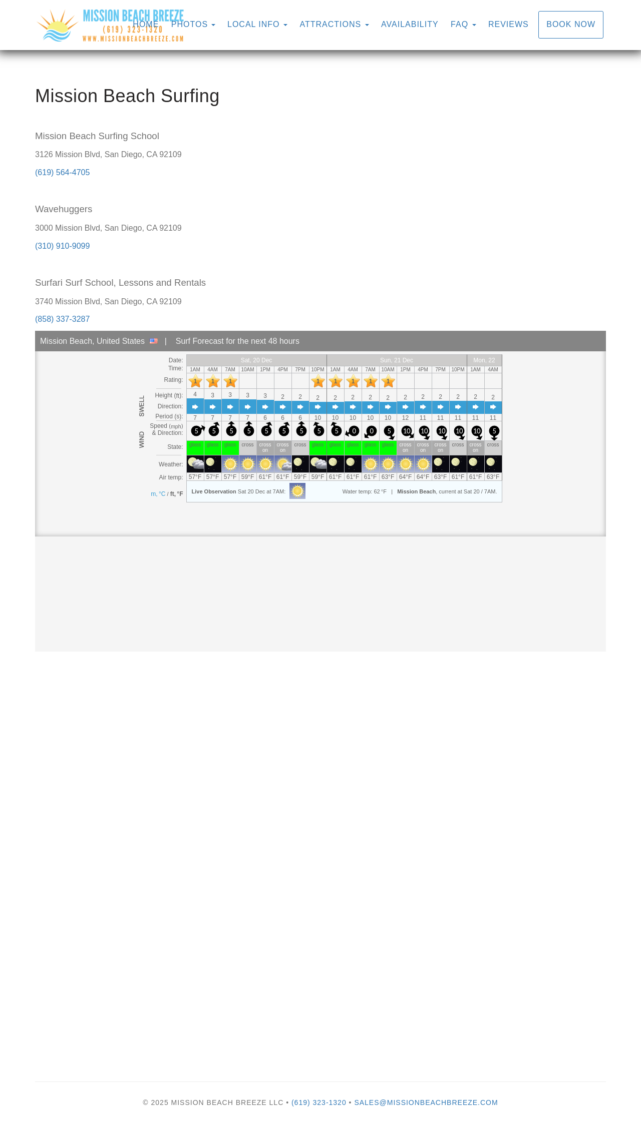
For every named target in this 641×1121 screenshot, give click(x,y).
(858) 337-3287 (62, 319)
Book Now (570, 24)
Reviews (508, 24)
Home (146, 24)
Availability (410, 24)
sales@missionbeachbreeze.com (426, 1102)
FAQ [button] (463, 24)
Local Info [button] (257, 24)
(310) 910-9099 (62, 246)
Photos (189, 24)
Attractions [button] (334, 24)
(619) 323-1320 (319, 1102)
